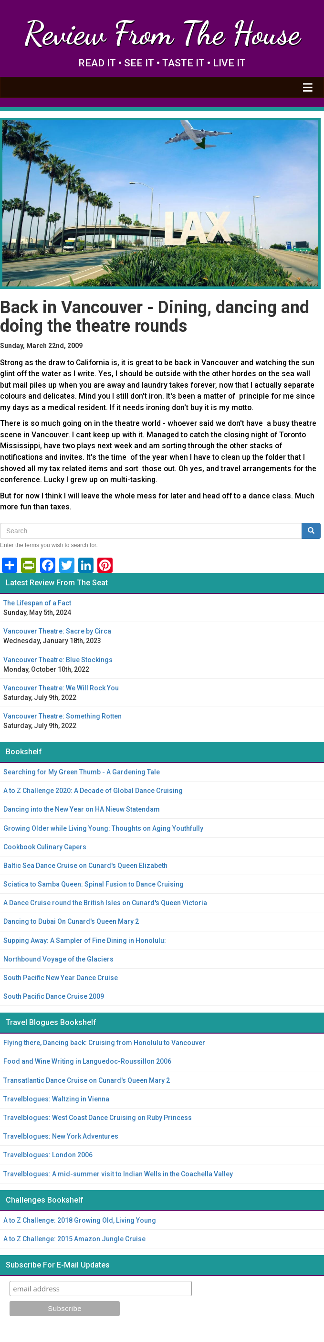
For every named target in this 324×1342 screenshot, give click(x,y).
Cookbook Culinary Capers (44, 847)
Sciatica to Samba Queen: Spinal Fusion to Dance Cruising (93, 884)
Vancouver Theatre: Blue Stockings (58, 660)
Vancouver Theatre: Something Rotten (62, 716)
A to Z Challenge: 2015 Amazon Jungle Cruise (74, 1239)
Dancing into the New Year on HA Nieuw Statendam (81, 809)
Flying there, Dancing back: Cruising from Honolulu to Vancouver (104, 1042)
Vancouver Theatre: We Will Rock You (61, 688)
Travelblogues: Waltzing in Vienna (56, 1099)
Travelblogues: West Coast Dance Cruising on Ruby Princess (97, 1117)
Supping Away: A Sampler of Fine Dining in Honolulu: (84, 940)
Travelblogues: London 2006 (48, 1155)
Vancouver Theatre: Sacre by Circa (57, 631)
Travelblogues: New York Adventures (60, 1136)
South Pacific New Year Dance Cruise (60, 978)
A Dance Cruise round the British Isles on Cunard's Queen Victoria (105, 903)
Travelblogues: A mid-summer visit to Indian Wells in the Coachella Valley (118, 1174)
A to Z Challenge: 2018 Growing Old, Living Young (79, 1220)
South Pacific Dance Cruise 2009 (53, 996)
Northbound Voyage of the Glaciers (58, 959)
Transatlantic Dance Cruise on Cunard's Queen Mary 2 (86, 1080)
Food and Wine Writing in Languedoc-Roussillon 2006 (87, 1061)
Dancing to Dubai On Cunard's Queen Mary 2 (71, 921)
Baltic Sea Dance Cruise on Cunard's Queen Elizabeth (85, 865)
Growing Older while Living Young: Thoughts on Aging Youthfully (103, 828)
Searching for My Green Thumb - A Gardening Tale (81, 772)
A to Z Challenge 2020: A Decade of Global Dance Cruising (93, 790)
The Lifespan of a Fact (37, 603)
